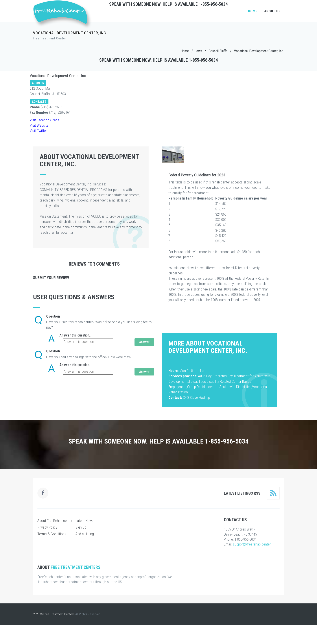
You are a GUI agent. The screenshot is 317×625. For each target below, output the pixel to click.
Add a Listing (85, 534)
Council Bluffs (218, 51)
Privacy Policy (47, 527)
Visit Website (39, 125)
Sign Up (81, 527)
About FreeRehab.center (54, 520)
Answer (65, 335)
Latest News (85, 520)
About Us (272, 11)
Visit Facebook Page (44, 120)
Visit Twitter (38, 130)
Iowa (198, 51)
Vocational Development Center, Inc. (259, 51)
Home (253, 11)
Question (53, 316)
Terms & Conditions (51, 534)
